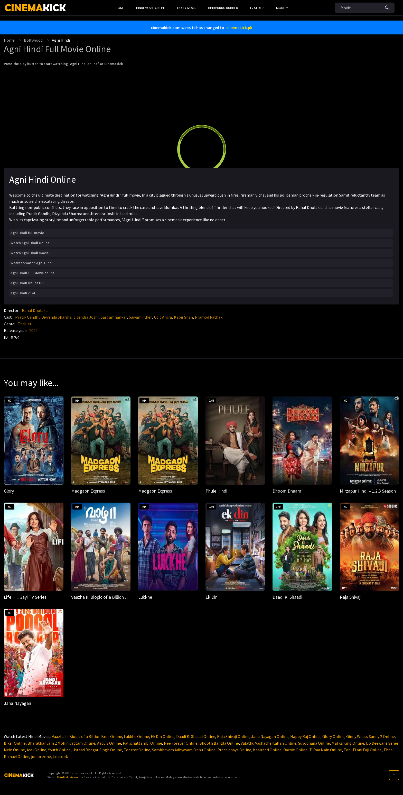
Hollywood (186, 7)
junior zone (41, 756)
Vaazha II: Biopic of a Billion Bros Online (87, 736)
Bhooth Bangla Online (219, 743)
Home (120, 7)
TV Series (257, 7)
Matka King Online (348, 743)
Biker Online (15, 743)
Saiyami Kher (140, 317)
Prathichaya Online (234, 749)
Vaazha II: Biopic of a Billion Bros (102, 597)
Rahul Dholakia (35, 310)
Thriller (24, 323)
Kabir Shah (183, 317)
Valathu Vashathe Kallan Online (268, 743)
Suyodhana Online (314, 743)
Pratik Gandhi (27, 317)
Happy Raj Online (305, 736)
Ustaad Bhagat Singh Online (97, 749)
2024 (33, 330)
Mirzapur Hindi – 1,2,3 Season (368, 491)
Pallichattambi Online (142, 743)
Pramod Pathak (208, 317)
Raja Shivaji (350, 597)
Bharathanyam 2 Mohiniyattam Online (61, 743)
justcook (60, 756)
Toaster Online (137, 749)
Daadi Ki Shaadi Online (195, 736)
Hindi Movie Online (151, 7)
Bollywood (33, 40)
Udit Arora (163, 317)
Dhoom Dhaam (287, 491)
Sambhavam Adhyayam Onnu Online (183, 749)
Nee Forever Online (181, 743)
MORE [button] (282, 8)
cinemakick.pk (239, 27)
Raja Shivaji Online (233, 736)
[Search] (387, 8)
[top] (394, 775)
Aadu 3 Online (109, 743)
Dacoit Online (295, 749)
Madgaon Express (88, 491)
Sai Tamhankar (114, 317)
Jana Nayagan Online (269, 736)
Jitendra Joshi (86, 317)
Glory (9, 491)
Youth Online (59, 749)
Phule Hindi (216, 491)
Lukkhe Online (136, 736)
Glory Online (333, 736)
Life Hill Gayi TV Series (25, 597)
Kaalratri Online (267, 749)
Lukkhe (145, 597)
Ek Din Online (162, 736)
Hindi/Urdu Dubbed (223, 7)
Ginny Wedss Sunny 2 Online (370, 736)
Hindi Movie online (70, 777)
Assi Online (36, 749)
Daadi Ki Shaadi (287, 597)
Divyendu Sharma (56, 317)
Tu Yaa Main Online (325, 749)
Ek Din (211, 597)
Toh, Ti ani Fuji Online (363, 749)
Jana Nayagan (17, 703)
